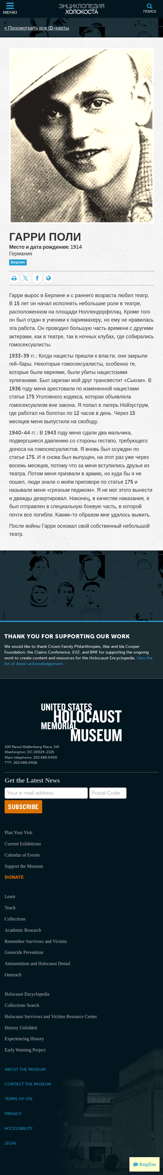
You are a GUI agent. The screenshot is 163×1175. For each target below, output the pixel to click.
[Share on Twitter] (26, 278)
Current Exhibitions (23, 843)
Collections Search (22, 1005)
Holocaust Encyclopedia (27, 994)
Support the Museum (24, 866)
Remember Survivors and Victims (36, 941)
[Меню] (10, 9)
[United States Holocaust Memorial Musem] (81, 722)
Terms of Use (19, 1098)
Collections (15, 918)
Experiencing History (24, 1038)
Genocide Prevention (24, 952)
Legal (11, 1143)
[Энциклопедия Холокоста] (81, 9)
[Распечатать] (14, 278)
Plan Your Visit (18, 832)
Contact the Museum (28, 1084)
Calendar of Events (22, 855)
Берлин (18, 262)
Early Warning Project (25, 1049)
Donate (14, 877)
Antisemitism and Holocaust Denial (37, 963)
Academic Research (23, 930)
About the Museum (25, 1069)
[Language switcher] (49, 278)
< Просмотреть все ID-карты (36, 28)
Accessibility (18, 1128)
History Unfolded (21, 1027)
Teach (10, 907)
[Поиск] (149, 9)
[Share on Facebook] (37, 278)
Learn (10, 896)
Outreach (13, 974)
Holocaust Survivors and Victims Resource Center (51, 1016)
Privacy (13, 1113)
